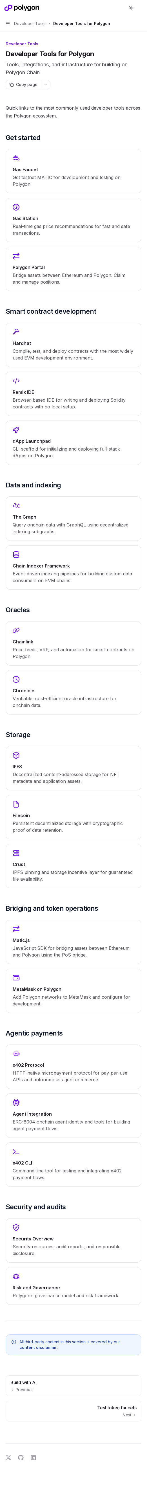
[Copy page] (23, 84)
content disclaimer (38, 1347)
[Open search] (120, 7)
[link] (73, 171)
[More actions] (139, 8)
